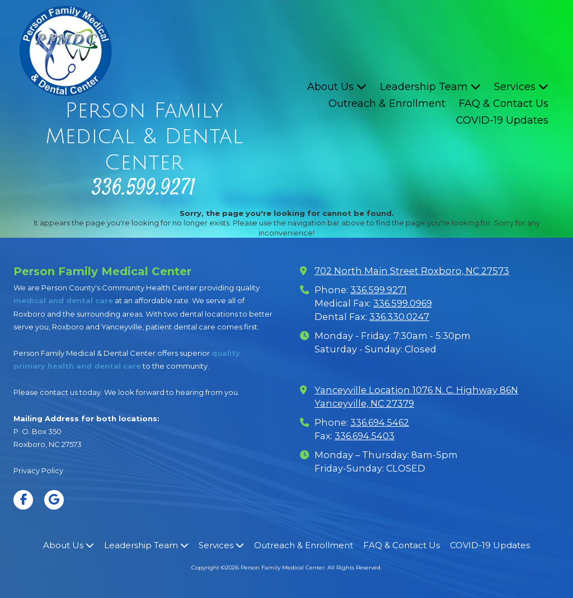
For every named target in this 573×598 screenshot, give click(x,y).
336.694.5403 (364, 435)
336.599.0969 (402, 303)
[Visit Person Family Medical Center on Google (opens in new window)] (54, 500)
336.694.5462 (379, 422)
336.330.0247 (399, 316)
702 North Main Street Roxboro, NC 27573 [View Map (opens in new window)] (411, 270)
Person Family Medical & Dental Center (144, 137)
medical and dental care (63, 300)
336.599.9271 (378, 289)
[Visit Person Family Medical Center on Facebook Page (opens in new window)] (23, 500)
